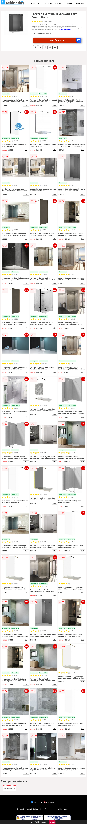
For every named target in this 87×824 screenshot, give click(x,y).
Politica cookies (63, 809)
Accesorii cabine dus (75, 3)
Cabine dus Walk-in (53, 3)
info (26, 105)
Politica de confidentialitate (44, 809)
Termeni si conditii (24, 809)
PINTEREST (49, 802)
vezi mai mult (66, 29)
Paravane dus (9, 788)
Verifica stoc (65, 40)
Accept (52, 822)
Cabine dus (34, 3)
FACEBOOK (36, 802)
